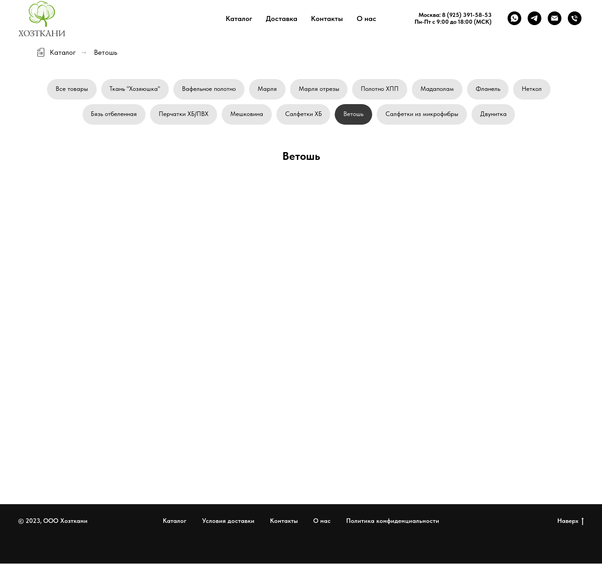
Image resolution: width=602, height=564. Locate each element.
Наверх (570, 521)
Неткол (533, 88)
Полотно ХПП (380, 88)
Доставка (281, 18)
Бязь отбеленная (114, 114)
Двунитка (494, 114)
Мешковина (246, 114)
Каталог (239, 18)
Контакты (327, 18)
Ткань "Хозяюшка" (134, 88)
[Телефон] (574, 18)
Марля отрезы (319, 88)
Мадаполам (437, 88)
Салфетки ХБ (303, 114)
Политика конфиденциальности (392, 521)
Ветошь (354, 114)
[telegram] (534, 18)
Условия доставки (228, 521)
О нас (366, 18)
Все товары (71, 88)
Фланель (488, 88)
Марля (267, 88)
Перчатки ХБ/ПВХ (183, 114)
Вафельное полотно (209, 88)
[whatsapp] (514, 18)
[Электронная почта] (554, 18)
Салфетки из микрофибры (422, 114)
